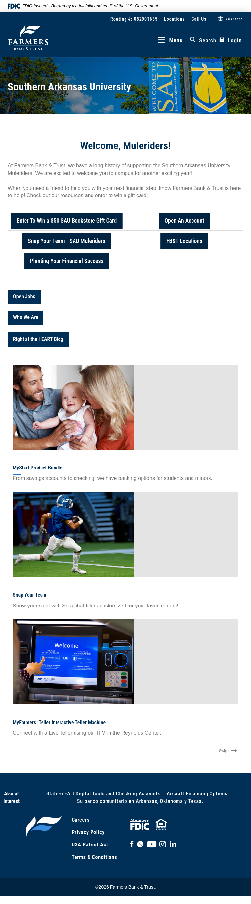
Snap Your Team (29, 595)
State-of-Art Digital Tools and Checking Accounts (103, 794)
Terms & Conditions (94, 857)
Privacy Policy (88, 832)
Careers (81, 820)
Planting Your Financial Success (67, 260)
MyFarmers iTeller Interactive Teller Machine (59, 722)
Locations (174, 19)
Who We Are (25, 317)
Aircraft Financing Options (197, 794)
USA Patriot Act (90, 845)
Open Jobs (24, 296)
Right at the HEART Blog (38, 339)
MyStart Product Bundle (37, 468)
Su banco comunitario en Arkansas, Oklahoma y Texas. (140, 801)
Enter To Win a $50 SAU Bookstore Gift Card (67, 220)
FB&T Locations (184, 240)
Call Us (199, 19)
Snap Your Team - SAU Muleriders (67, 240)
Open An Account (184, 220)
